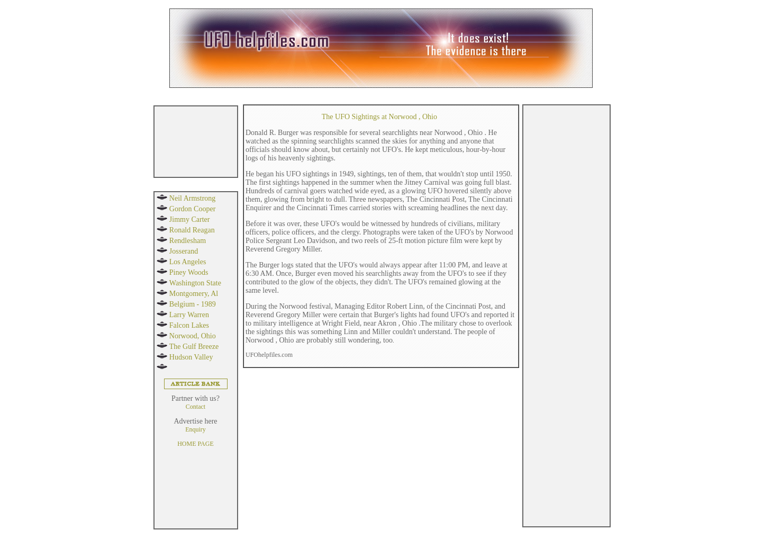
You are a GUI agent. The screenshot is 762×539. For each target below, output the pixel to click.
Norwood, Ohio (192, 336)
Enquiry (195, 429)
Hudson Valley (191, 357)
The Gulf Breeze (194, 347)
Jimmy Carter (189, 219)
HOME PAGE (195, 443)
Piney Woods (188, 272)
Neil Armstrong (192, 198)
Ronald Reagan (192, 230)
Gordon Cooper (192, 209)
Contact (195, 406)
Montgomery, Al (193, 294)
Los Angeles (187, 262)
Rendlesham (187, 241)
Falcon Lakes (189, 325)
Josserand (183, 251)
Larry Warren (189, 315)
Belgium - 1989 (192, 304)
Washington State (195, 283)
